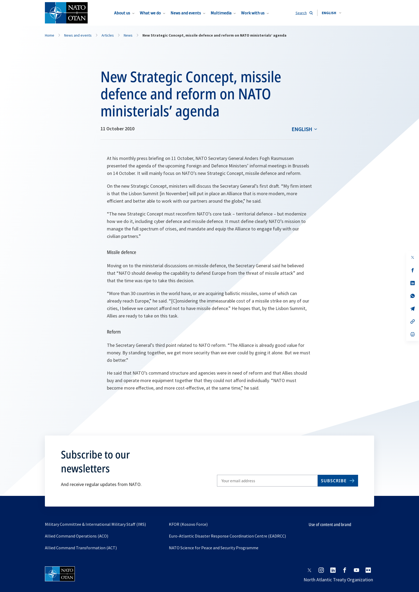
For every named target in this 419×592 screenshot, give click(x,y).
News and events (185, 12)
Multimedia (221, 12)
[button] (331, 13)
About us (122, 12)
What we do (150, 12)
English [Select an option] (302, 129)
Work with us (253, 12)
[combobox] (331, 13)
